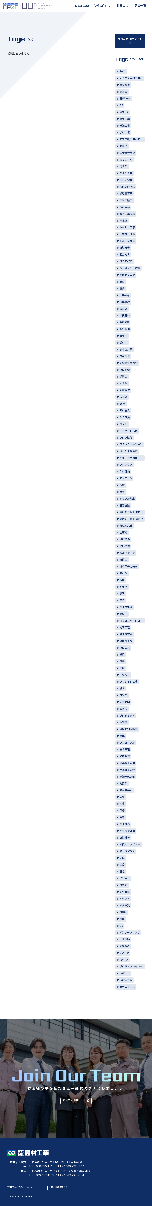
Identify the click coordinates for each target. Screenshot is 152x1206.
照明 (122, 594)
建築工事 (125, 119)
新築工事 (125, 126)
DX (121, 926)
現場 (122, 580)
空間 (122, 600)
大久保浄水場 (127, 187)
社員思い (125, 316)
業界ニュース (127, 987)
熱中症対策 (126, 349)
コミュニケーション (131, 444)
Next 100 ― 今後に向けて (93, 6)
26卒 (122, 71)
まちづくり (126, 160)
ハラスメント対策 (130, 268)
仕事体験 (125, 939)
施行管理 (125, 329)
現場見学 (125, 248)
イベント (125, 899)
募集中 (123, 336)
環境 (122, 919)
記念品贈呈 (126, 200)
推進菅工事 (126, 194)
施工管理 (125, 627)
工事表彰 (125, 295)
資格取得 (125, 85)
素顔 (122, 492)
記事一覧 (140, 6)
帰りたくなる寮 (129, 451)
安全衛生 (125, 356)
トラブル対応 (127, 499)
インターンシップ (130, 933)
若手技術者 (126, 607)
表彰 (122, 282)
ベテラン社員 (127, 831)
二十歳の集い (127, 153)
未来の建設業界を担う (132, 139)
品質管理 (125, 756)
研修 (122, 858)
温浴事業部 (126, 790)
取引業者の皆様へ (26, 1187)
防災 (122, 668)
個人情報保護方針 (61, 1187)
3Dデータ (125, 99)
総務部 (123, 783)
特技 (122, 485)
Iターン (124, 960)
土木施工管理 (127, 770)
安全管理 (125, 750)
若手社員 (125, 824)
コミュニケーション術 (132, 621)
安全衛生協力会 (129, 363)
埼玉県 (123, 166)
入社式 (123, 397)
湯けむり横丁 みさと (131, 519)
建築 (122, 736)
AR (121, 105)
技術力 (123, 560)
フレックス (126, 465)
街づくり (125, 675)
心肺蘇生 (125, 390)
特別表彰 (125, 207)
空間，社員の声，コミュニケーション (132, 458)
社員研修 (125, 370)
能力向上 (125, 255)
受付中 (123, 343)
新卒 (122, 811)
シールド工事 (127, 227)
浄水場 (123, 221)
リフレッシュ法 (129, 682)
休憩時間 (125, 702)
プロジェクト (127, 716)
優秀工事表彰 (127, 214)
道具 (122, 655)
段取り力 (125, 539)
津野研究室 (126, 180)
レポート (125, 973)
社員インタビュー (130, 844)
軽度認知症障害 (129, 729)
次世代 (123, 709)
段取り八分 (126, 526)
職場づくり (126, 641)
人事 (122, 804)
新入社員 (125, 417)
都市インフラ (127, 553)
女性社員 (125, 838)
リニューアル (127, 743)
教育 (122, 865)
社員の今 (123, 6)
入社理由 (125, 472)
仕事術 (123, 533)
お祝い (123, 146)
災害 (122, 661)
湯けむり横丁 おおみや (132, 512)
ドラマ (123, 587)
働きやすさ (126, 634)
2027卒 (124, 322)
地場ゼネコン (127, 275)
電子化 (123, 424)
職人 (122, 689)
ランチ (123, 695)
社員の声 (125, 648)
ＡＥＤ (123, 383)
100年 (123, 614)
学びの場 (125, 133)
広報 (122, 797)
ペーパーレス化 (129, 431)
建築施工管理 (127, 763)
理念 (122, 872)
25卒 (122, 404)
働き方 (123, 885)
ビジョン (125, 878)
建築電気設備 (127, 777)
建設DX (124, 112)
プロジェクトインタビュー (132, 967)
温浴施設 (125, 505)
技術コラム (126, 980)
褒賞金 (123, 92)
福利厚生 (125, 892)
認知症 (123, 722)
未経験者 (125, 946)
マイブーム (126, 478)
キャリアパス (127, 851)
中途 (122, 817)
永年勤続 (125, 302)
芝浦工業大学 (127, 241)
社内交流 (125, 905)
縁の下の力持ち (129, 566)
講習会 (123, 377)
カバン (123, 573)
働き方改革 (126, 261)
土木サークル (127, 234)
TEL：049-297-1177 (41, 1175)
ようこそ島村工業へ (131, 78)
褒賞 (122, 288)
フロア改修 (126, 438)
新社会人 (125, 411)
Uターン (124, 953)
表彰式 (123, 309)
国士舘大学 (126, 173)
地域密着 (125, 546)
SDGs (123, 912)
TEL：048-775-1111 (41, 1166)
